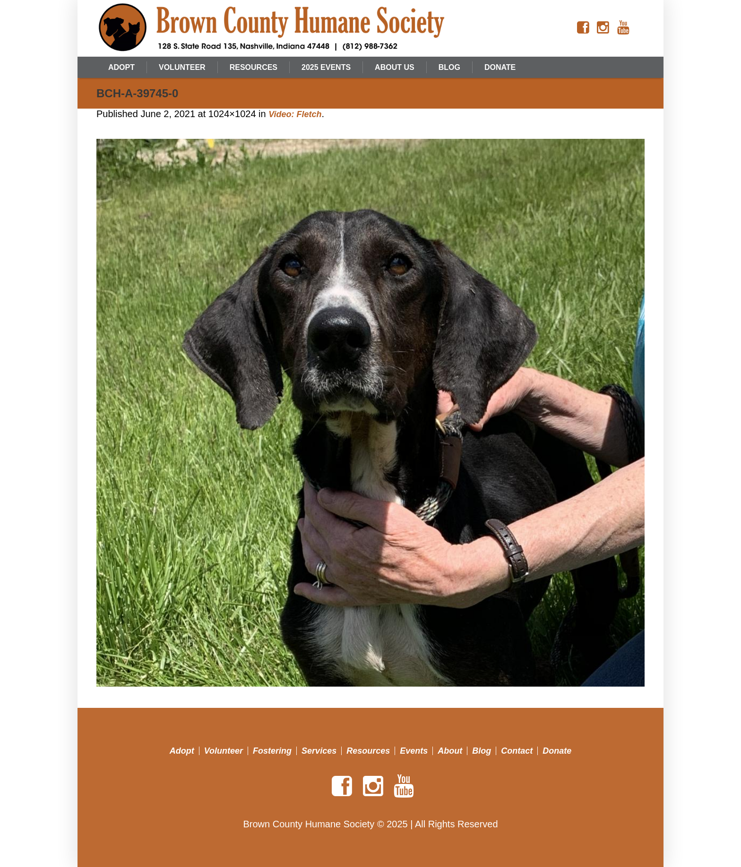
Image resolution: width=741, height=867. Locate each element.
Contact (517, 751)
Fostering (272, 751)
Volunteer (223, 751)
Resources (368, 751)
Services (319, 751)
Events (414, 751)
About (450, 751)
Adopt (182, 751)
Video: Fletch (294, 114)
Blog (481, 751)
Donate (557, 751)
